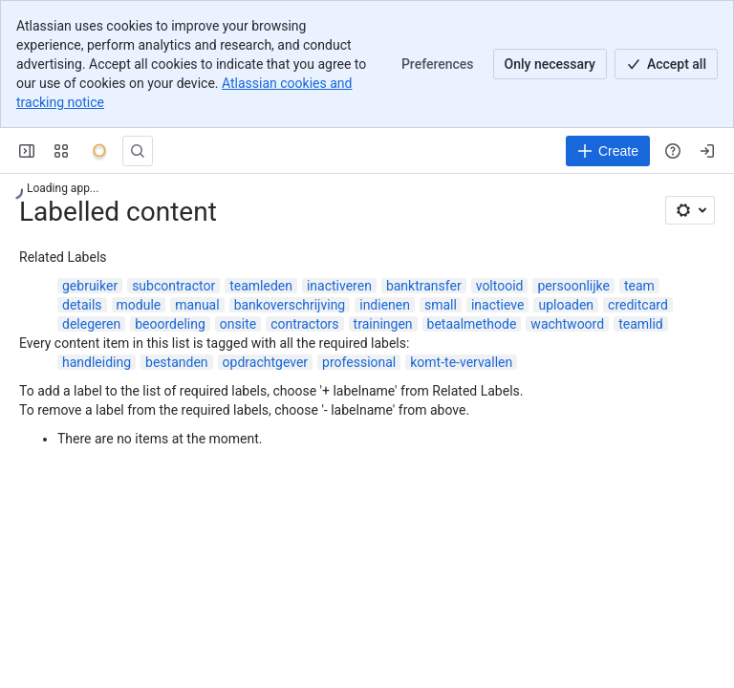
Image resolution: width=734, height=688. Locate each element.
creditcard (638, 304)
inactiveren (339, 285)
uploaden (566, 304)
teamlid (640, 324)
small (440, 304)
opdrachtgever (266, 362)
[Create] (608, 151)
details (82, 304)
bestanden (176, 362)
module (139, 304)
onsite (238, 324)
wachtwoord (567, 324)
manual (197, 304)
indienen (384, 304)
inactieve (498, 304)
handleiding (96, 362)
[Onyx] (99, 151)
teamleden (260, 285)
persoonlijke (573, 285)
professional (359, 362)
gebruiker (90, 285)
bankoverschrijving (290, 304)
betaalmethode (472, 324)
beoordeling (170, 324)
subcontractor (173, 285)
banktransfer (424, 285)
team (639, 285)
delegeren (91, 324)
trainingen (383, 324)
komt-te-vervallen (461, 362)
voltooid (500, 285)
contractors (304, 324)
